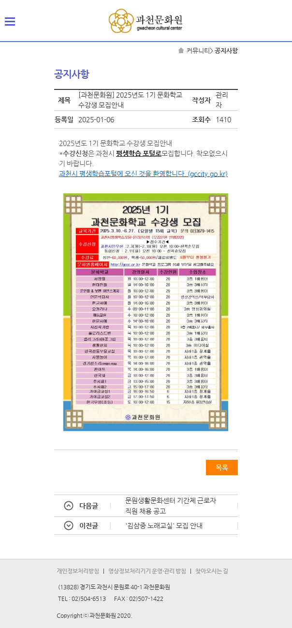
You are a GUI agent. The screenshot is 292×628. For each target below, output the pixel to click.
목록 (222, 467)
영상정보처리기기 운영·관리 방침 (147, 571)
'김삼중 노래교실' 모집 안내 (164, 525)
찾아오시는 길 (211, 571)
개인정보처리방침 (78, 571)
